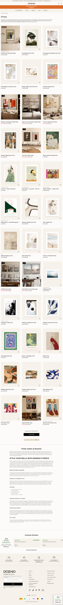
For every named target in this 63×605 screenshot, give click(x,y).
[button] (58, 599)
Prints (7, 13)
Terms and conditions (51, 577)
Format (33, 10)
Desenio (2, 13)
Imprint (30, 575)
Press (30, 573)
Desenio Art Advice (51, 571)
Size (39, 10)
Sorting (45, 10)
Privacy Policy (11, 586)
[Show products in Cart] (61, 3)
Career (30, 577)
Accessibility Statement (33, 581)
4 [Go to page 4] (33, 439)
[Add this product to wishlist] (18, 49)
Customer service (50, 573)
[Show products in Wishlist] (58, 3)
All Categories (18, 10)
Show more (31, 434)
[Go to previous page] (25, 440)
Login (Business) (32, 586)
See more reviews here (31, 549)
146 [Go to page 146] (36, 439)
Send (13, 584)
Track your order (50, 575)
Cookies (49, 581)
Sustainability (31, 579)
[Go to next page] (38, 440)
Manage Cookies (50, 583)
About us (30, 571)
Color (27, 10)
